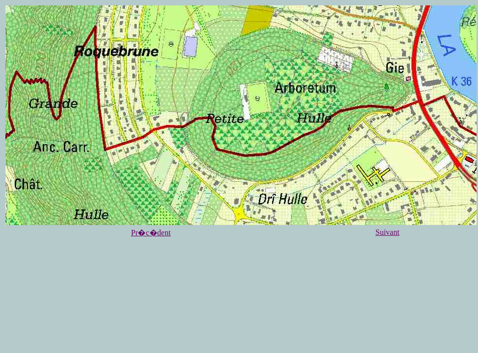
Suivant (388, 232)
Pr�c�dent (151, 232)
